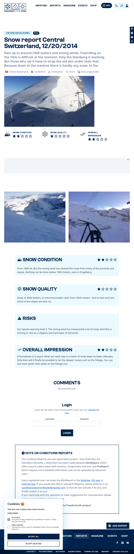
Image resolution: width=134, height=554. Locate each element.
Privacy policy (120, 552)
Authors (60, 552)
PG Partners (45, 552)
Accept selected (33, 543)
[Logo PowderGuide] (15, 7)
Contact (31, 552)
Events (83, 5)
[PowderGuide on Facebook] (132, 29)
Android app (28, 484)
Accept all (33, 536)
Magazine (69, 5)
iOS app (95, 480)
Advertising (74, 552)
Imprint (105, 552)
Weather (41, 5)
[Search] (121, 5)
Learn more (12, 513)
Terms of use (91, 552)
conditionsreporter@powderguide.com (43, 487)
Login (67, 432)
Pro (36, 33)
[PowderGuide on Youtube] (132, 37)
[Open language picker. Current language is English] (116, 5)
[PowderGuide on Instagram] (132, 33)
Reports (55, 5)
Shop (93, 5)
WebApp (85, 480)
